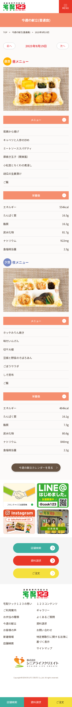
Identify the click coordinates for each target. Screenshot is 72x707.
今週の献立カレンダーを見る (36, 468)
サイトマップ (44, 648)
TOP (5, 32)
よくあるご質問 (45, 617)
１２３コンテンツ (46, 604)
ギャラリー (43, 610)
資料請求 (41, 623)
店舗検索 (8, 643)
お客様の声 (9, 630)
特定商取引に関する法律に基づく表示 (52, 639)
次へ (62, 46)
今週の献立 (9, 623)
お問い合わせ (44, 630)
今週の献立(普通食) (21, 32)
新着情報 (8, 637)
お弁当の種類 (11, 617)
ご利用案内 (9, 610)
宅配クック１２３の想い (17, 604)
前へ (9, 46)
